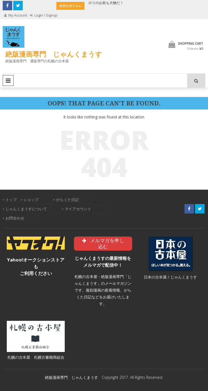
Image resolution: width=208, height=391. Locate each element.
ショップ (30, 199)
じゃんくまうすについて (26, 208)
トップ (11, 199)
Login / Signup (43, 15)
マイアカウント (78, 208)
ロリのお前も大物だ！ (105, 2)
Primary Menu (8, 80)
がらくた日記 (67, 199)
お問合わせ (14, 218)
